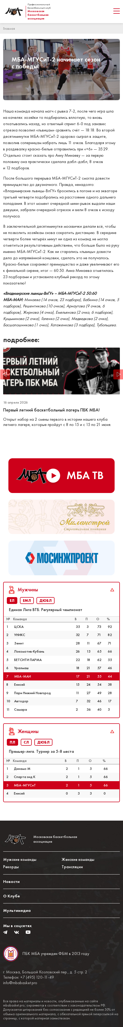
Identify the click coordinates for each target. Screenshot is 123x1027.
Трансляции (72, 867)
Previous (5, 375)
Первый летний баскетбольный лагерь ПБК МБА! (52, 410)
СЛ (26, 742)
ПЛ (12, 742)
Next (117, 375)
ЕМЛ (27, 600)
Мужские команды (19, 859)
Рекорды (11, 867)
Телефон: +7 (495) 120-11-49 (28, 977)
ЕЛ (12, 600)
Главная (9, 28)
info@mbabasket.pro (20, 982)
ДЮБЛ (45, 600)
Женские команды (78, 859)
